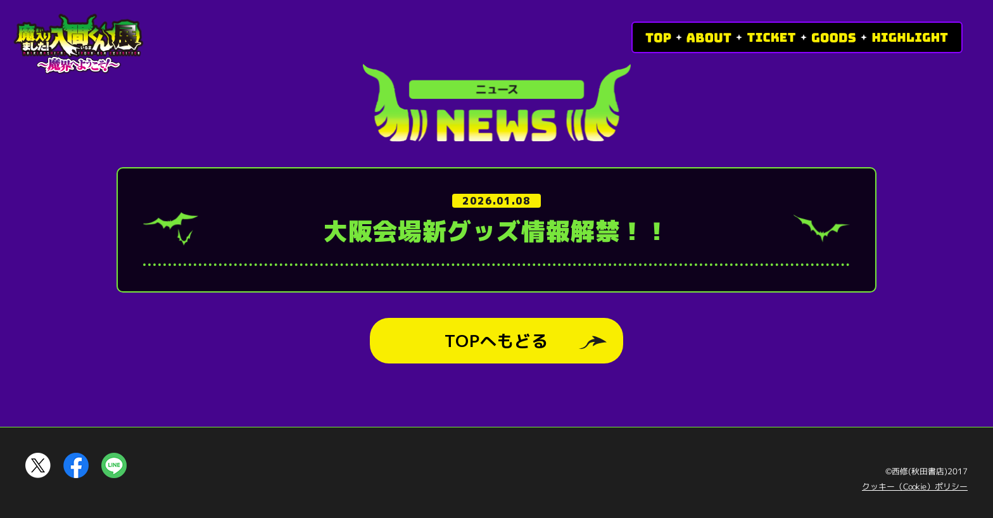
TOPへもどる (496, 340)
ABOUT (708, 37)
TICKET (771, 37)
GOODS (833, 37)
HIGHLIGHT (910, 37)
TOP (658, 37)
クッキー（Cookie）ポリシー (915, 486)
